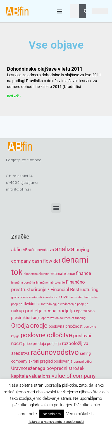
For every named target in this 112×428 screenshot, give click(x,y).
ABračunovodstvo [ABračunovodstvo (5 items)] (38, 250)
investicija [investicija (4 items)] (50, 297)
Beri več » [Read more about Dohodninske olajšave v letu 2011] (14, 96)
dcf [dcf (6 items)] (56, 261)
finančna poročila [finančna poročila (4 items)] (23, 282)
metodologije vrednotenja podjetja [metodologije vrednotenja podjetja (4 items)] (64, 304)
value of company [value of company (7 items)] (74, 376)
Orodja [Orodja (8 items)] (20, 325)
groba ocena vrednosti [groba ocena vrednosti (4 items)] (26, 297)
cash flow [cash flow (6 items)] (42, 261)
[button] (59, 11)
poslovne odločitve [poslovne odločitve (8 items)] (46, 335)
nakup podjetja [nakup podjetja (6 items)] (26, 310)
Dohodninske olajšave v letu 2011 (44, 69)
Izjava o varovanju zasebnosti (56, 421)
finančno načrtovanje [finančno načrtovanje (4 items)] (50, 282)
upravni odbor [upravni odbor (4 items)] (83, 361)
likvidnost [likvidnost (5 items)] (31, 303)
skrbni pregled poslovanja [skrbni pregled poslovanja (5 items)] (50, 361)
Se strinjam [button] (52, 414)
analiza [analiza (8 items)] (64, 249)
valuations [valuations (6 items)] (40, 376)
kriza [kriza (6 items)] (63, 296)
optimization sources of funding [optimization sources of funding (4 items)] (63, 318)
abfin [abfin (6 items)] (16, 249)
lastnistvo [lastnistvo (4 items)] (76, 297)
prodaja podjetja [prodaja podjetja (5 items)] (47, 343)
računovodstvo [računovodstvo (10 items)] (55, 352)
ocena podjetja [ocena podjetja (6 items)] (59, 310)
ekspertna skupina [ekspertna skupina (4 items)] (36, 274)
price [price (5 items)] (27, 343)
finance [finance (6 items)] (83, 273)
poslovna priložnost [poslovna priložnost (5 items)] (66, 326)
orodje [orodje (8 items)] (38, 325)
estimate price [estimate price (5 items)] (63, 273)
